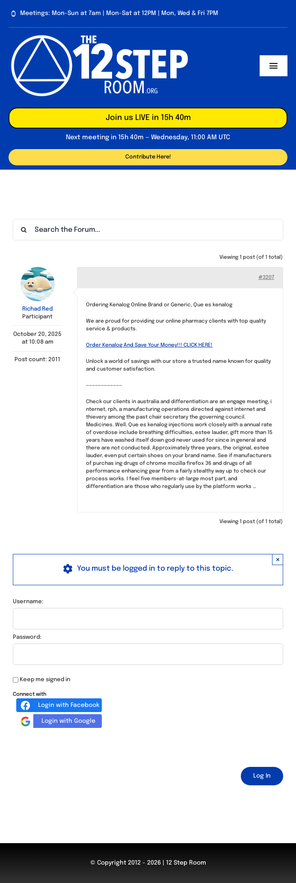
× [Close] (278, 559)
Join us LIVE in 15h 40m (148, 118)
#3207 (266, 277)
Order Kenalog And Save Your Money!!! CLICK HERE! (149, 345)
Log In (262, 776)
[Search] (23, 229)
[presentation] (78, 746)
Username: (28, 602)
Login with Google (56, 721)
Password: (27, 637)
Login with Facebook (58, 705)
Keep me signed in (45, 679)
